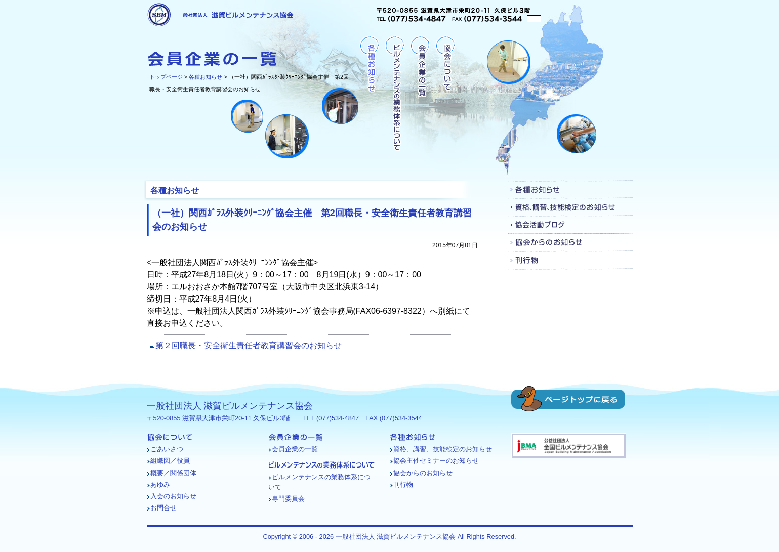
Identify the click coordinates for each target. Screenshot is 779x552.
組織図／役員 (170, 460)
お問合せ (163, 508)
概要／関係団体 (173, 473)
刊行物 (570, 260)
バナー (568, 445)
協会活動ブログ (570, 225)
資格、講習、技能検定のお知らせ (570, 207)
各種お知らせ (205, 77)
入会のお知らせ (173, 496)
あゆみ (160, 484)
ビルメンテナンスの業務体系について (394, 93)
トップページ (166, 77)
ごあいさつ (166, 449)
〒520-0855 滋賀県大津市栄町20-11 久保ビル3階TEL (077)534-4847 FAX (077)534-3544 (459, 15)
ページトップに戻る (568, 398)
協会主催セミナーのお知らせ (436, 460)
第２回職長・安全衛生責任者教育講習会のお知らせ (248, 345)
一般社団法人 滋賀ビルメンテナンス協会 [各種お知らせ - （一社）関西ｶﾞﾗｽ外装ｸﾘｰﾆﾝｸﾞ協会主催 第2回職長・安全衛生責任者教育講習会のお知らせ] (220, 15)
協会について (445, 93)
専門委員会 (288, 498)
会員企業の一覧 (419, 93)
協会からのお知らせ (570, 242)
